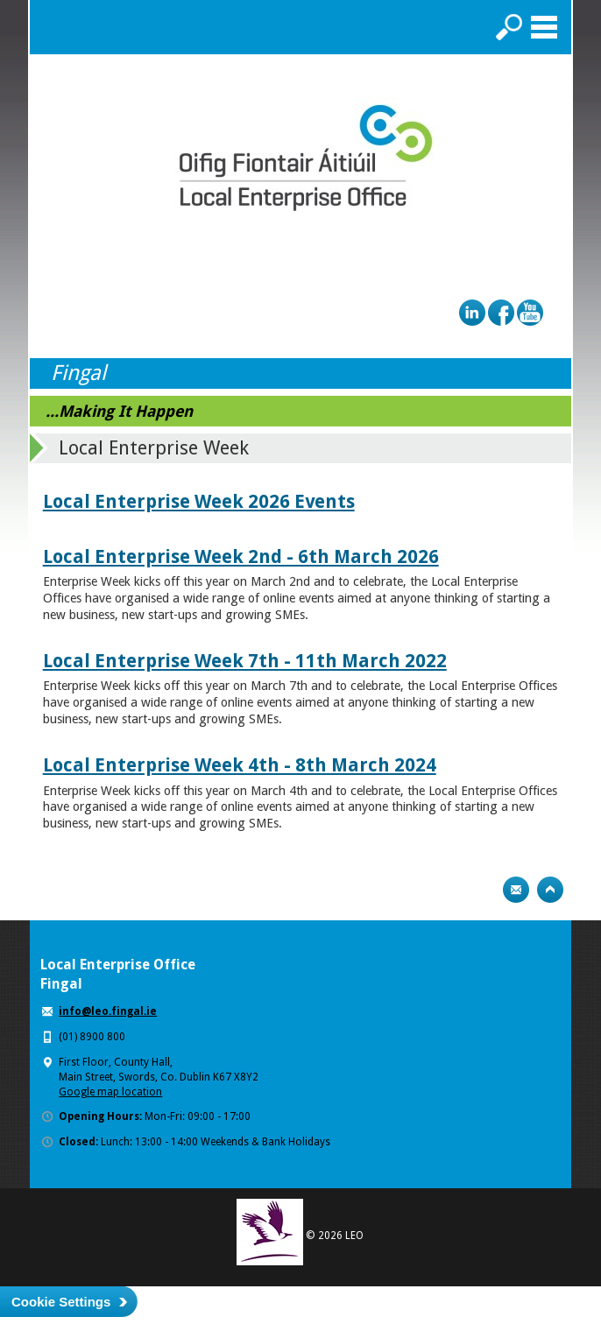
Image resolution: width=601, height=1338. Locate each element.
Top (550, 890)
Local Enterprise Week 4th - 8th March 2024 (239, 765)
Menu (544, 27)
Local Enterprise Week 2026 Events (199, 501)
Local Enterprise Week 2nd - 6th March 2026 (241, 556)
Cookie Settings (60, 1301)
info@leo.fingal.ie (108, 1011)
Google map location (110, 1092)
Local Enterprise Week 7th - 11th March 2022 (245, 661)
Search (509, 27)
